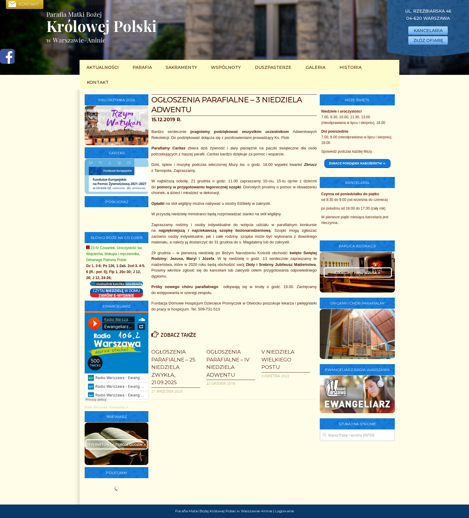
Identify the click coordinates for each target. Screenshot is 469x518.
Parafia (142, 67)
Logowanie (284, 511)
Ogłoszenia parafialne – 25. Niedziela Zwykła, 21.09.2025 (173, 367)
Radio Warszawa (96, 407)
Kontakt (98, 82)
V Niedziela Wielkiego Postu (277, 359)
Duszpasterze (273, 67)
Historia (350, 67)
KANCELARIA (428, 30)
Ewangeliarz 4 (119, 407)
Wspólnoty (226, 67)
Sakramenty (181, 67)
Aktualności (102, 67)
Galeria (315, 67)
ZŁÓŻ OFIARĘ (428, 40)
